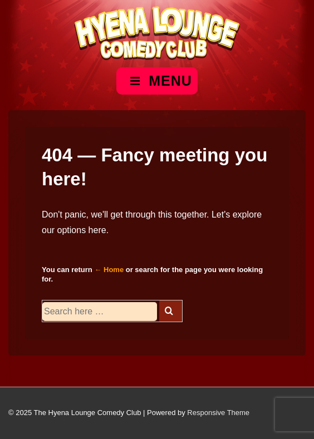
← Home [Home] (109, 269)
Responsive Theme (218, 412)
